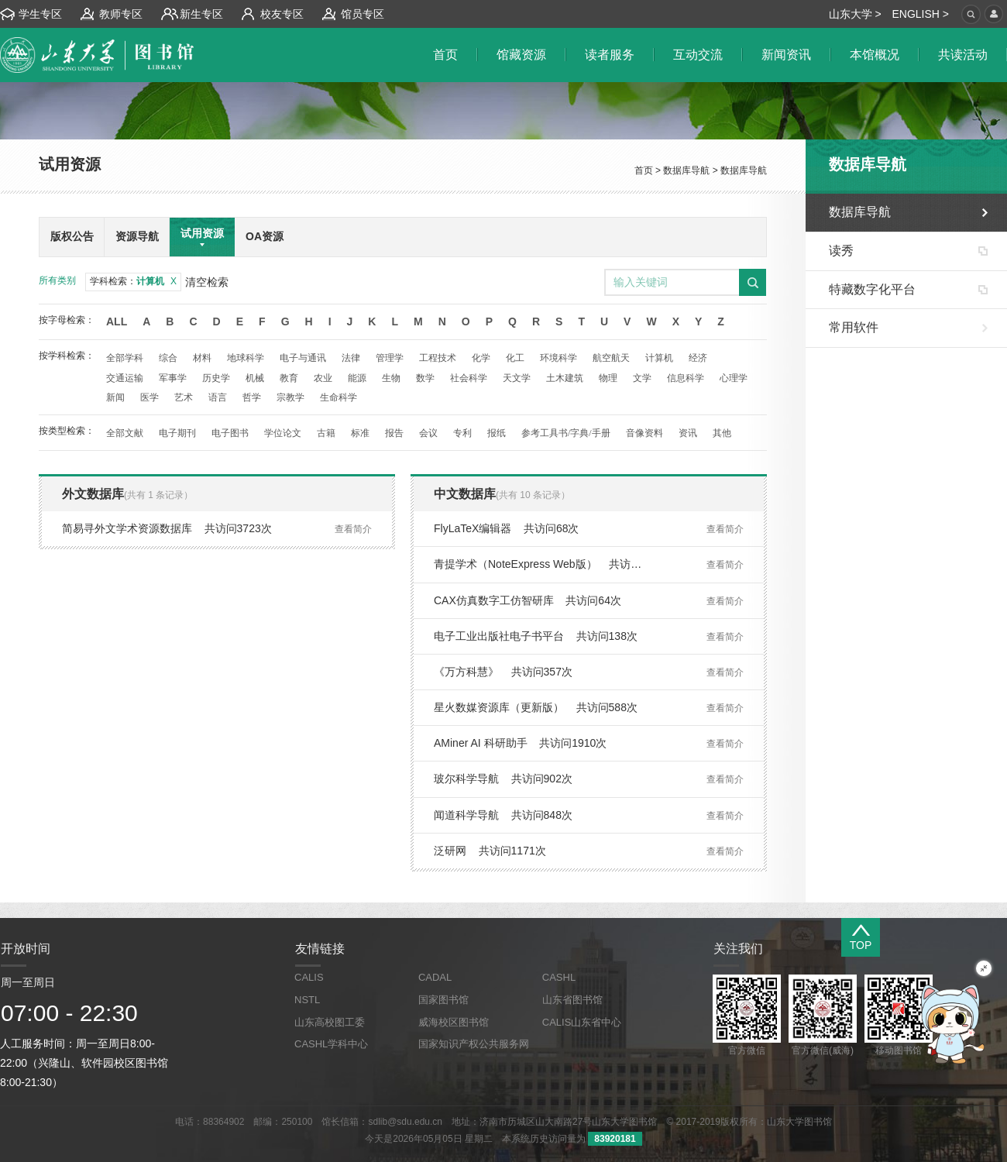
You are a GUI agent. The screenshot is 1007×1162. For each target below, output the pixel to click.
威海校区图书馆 (453, 1022)
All (116, 321)
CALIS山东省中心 (582, 1022)
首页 (643, 170)
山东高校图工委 (329, 1022)
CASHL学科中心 (331, 1044)
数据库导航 (686, 170)
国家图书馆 (443, 1000)
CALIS (309, 977)
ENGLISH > (920, 14)
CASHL (559, 977)
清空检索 (207, 282)
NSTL (307, 1000)
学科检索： (133, 281)
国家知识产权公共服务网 (473, 1044)
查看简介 (353, 529)
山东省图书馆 (572, 1000)
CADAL (435, 977)
